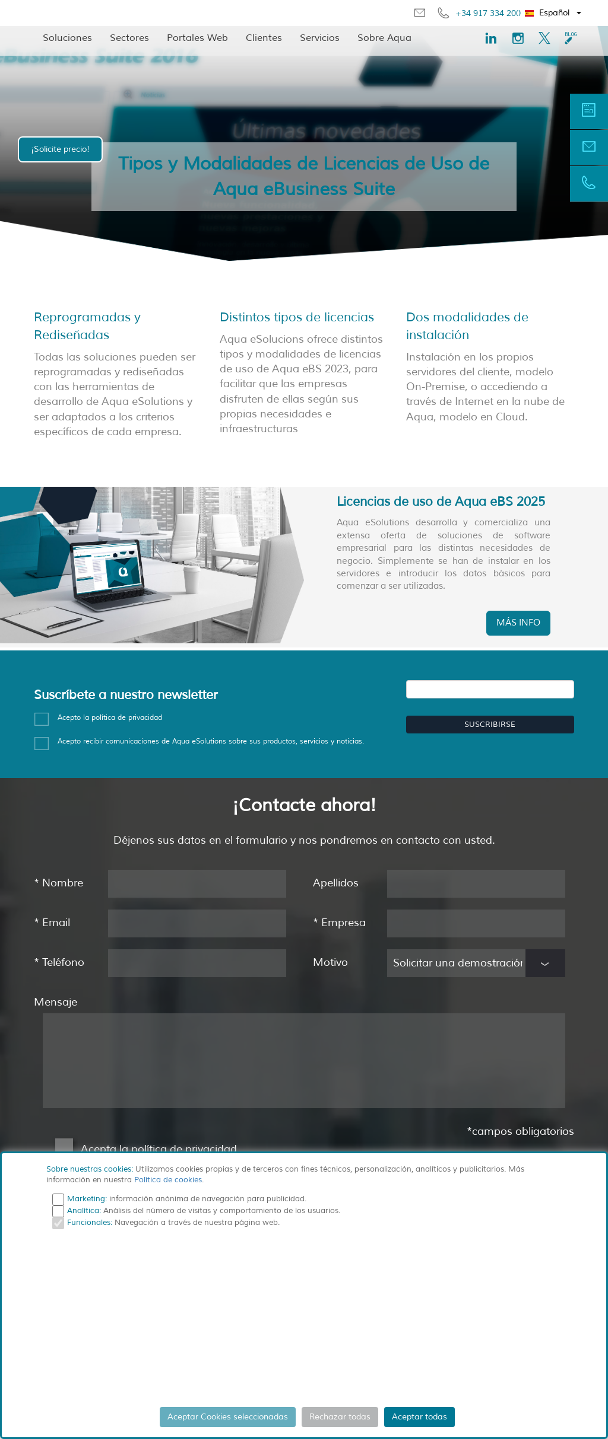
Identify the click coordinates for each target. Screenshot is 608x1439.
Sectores (129, 38)
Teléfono (59, 961)
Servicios (320, 38)
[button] (553, 13)
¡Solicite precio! (60, 149)
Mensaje (55, 1000)
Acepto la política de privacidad (110, 716)
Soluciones (67, 38)
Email (52, 921)
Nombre (58, 881)
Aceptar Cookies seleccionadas (227, 1417)
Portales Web (197, 38)
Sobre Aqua (384, 38)
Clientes (264, 38)
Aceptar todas (419, 1417)
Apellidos (336, 881)
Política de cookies (168, 1180)
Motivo (330, 961)
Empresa (339, 921)
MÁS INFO (518, 621)
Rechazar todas (339, 1417)
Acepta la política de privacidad (159, 1147)
